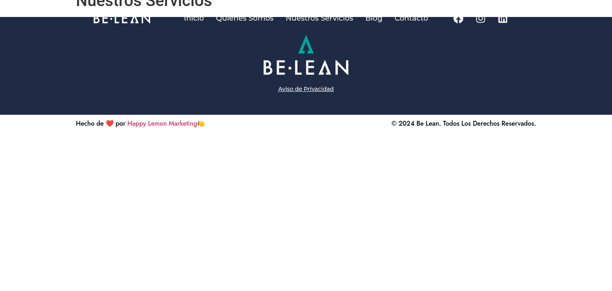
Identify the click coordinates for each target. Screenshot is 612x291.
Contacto (411, 18)
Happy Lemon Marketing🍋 (166, 123)
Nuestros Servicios (319, 18)
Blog (374, 18)
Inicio (194, 18)
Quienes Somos (245, 18)
